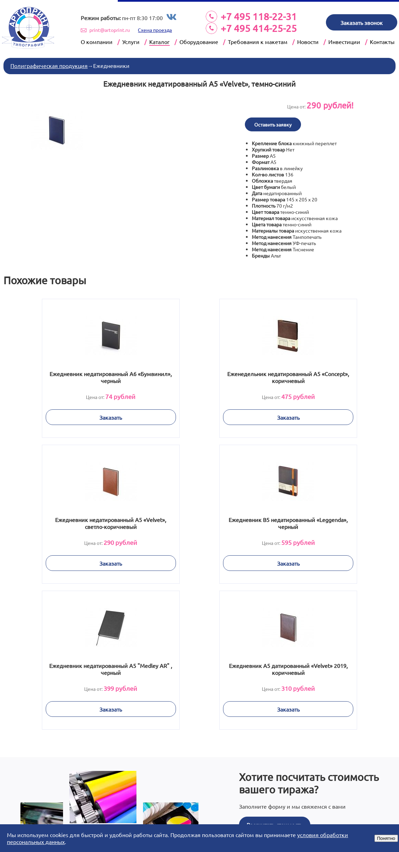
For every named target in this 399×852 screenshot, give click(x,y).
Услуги (131, 41)
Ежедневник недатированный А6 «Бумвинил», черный (73, 376)
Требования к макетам (257, 41)
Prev (84, 817)
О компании (97, 41)
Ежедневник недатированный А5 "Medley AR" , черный (199, 522)
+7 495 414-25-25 (259, 28)
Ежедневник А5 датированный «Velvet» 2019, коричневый (325, 522)
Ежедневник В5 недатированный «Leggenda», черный (73, 522)
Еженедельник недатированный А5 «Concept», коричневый (199, 376)
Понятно (386, 838)
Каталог (159, 41)
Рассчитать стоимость (274, 676)
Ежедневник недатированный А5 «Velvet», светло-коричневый (325, 376)
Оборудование (198, 41)
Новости (308, 41)
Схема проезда (155, 30)
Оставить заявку (273, 123)
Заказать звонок (361, 22)
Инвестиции (344, 41)
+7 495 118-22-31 (259, 16)
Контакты (382, 41)
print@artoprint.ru (109, 30)
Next (314, 817)
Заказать (73, 416)
